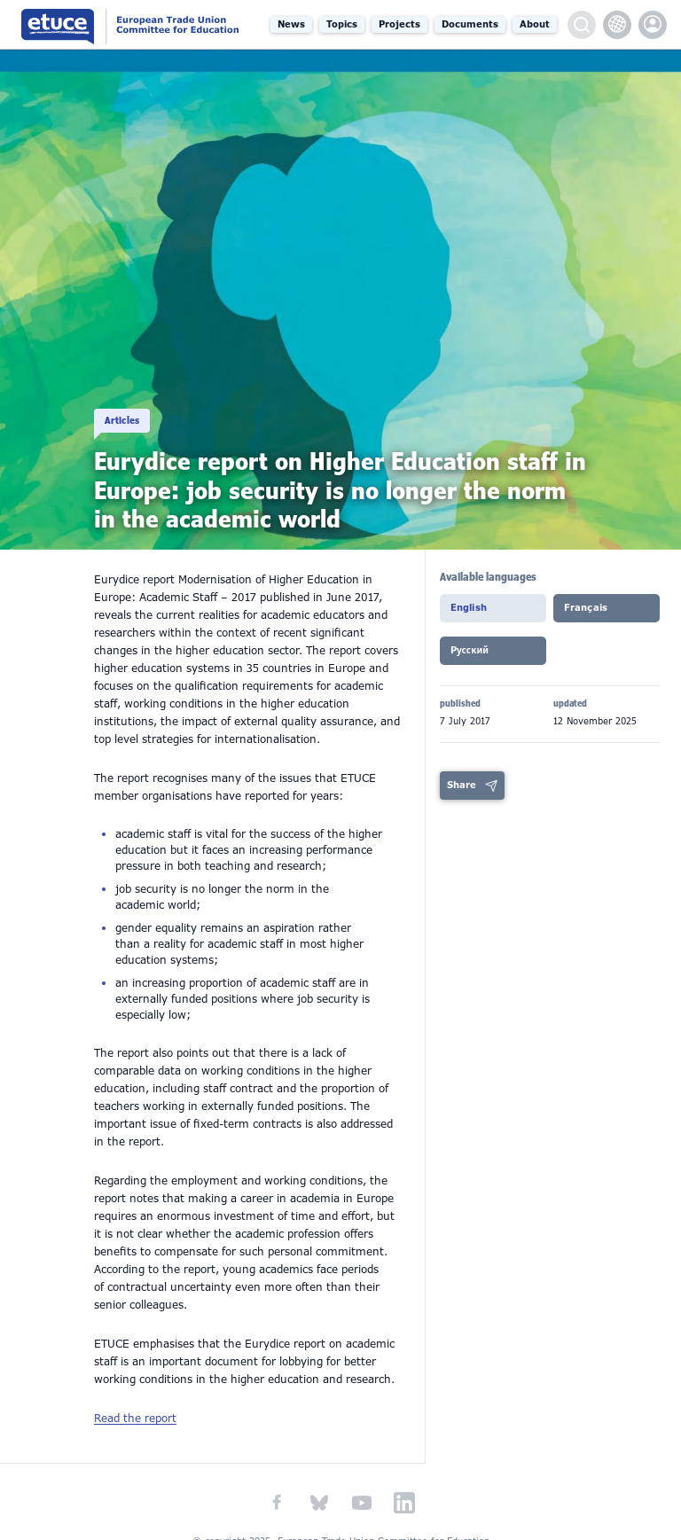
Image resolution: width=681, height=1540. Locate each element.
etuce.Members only (652, 25)
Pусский (469, 643)
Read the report (135, 1418)
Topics (341, 24)
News (291, 24)
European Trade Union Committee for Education (133, 24)
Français (585, 608)
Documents (470, 24)
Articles (123, 407)
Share (461, 771)
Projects (399, 24)
